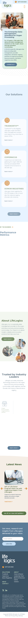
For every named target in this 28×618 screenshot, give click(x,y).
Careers (16, 581)
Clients (16, 580)
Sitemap (20, 615)
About (16, 572)
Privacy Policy (14, 615)
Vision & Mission (18, 574)
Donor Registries (7, 578)
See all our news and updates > (14, 513)
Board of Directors (19, 578)
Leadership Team (19, 576)
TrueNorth (5, 574)
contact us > (11, 64)
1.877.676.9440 (8, 567)
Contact (5, 583)
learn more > (14, 448)
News (4, 582)
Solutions (6, 572)
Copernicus (5, 576)
